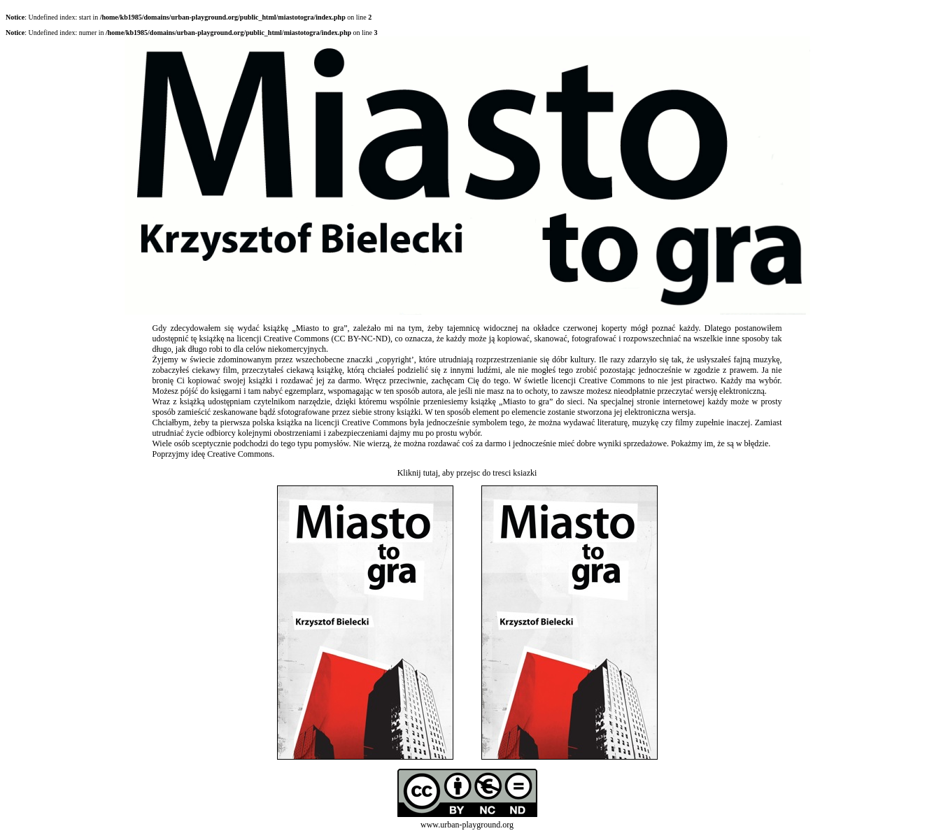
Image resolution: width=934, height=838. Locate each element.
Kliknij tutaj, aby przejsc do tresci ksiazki (467, 473)
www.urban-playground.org (467, 825)
